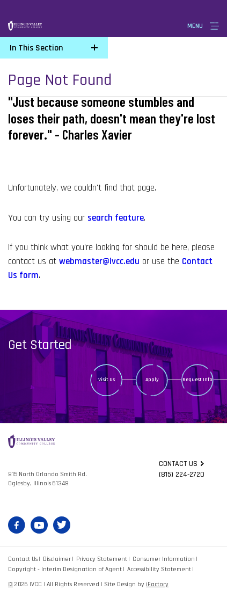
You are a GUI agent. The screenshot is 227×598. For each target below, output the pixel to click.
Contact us (178, 464)
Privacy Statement (101, 559)
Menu (195, 26)
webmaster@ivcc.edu (99, 261)
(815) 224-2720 (181, 474)
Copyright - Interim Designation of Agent (65, 569)
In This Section (36, 48)
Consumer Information (164, 559)
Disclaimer (57, 559)
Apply (152, 379)
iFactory (157, 584)
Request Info (197, 379)
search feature (115, 218)
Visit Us (106, 379)
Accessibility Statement (159, 569)
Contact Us (23, 559)
